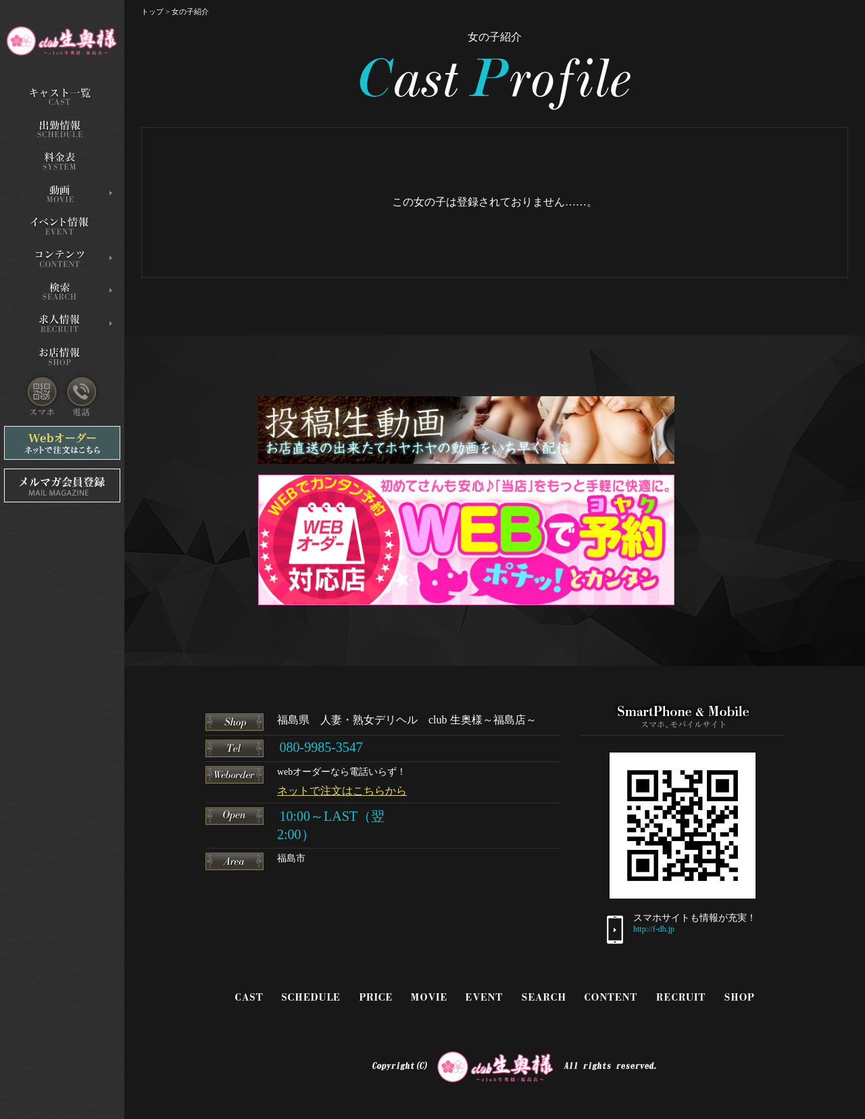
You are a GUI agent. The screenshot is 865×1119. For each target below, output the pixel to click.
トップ (152, 11)
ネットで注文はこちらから (342, 790)
